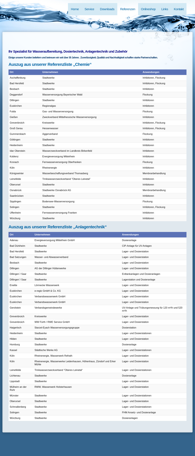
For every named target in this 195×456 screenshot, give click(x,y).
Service (89, 9)
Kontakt (179, 9)
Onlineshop (148, 9)
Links (164, 9)
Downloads (107, 9)
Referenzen (127, 9)
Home (75, 9)
